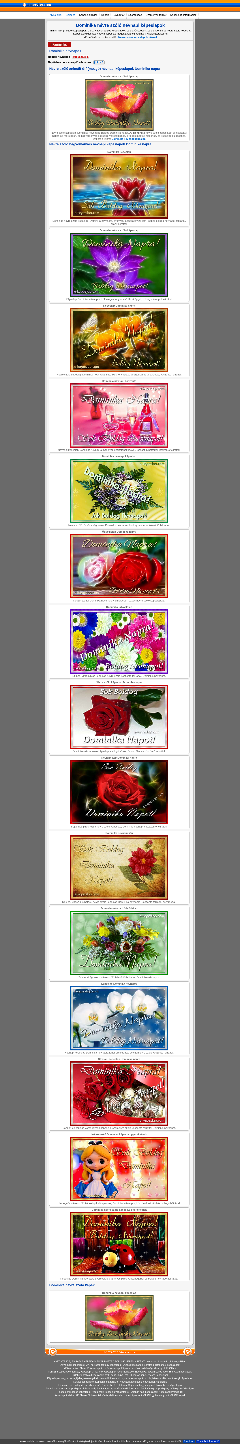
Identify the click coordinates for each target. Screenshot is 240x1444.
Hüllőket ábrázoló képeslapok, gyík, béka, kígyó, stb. (100, 1375)
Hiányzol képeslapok (180, 1371)
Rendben (189, 1441)
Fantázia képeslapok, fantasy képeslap (69, 1371)
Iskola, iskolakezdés (155, 1378)
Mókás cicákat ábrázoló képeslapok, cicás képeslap (92, 1368)
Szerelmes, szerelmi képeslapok (63, 1388)
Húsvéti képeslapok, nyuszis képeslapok (121, 1378)
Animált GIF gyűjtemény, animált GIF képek (161, 1395)
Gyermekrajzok (125, 1371)
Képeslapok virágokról (171, 1392)
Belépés (70, 15)
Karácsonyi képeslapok (180, 1378)
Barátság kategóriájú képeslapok (162, 1365)
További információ (208, 1441)
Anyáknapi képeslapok (72, 1365)
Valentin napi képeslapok (144, 1392)
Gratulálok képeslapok (104, 1371)
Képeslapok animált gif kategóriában (166, 1361)
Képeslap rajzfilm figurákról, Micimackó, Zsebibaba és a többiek (92, 1385)
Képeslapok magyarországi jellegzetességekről (72, 1378)
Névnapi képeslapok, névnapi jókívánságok (143, 1381)
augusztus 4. (81, 56)
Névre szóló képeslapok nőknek (138, 37)
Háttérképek (130, 1395)
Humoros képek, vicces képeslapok (149, 1375)
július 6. (99, 62)
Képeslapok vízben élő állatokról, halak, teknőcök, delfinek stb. (88, 1395)
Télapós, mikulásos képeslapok (74, 1392)
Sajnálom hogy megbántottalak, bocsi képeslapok (155, 1385)
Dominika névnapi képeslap (128, 138)
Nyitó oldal (56, 15)
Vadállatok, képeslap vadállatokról (110, 1392)
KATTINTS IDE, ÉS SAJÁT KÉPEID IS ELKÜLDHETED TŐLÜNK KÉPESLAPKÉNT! (99, 1361)
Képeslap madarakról (106, 1381)
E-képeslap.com (127, 1352)
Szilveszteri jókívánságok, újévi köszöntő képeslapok (111, 1388)
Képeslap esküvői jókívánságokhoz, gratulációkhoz (148, 1368)
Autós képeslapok (133, 1365)
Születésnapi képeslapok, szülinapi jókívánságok (167, 1388)
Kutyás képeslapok (83, 1381)
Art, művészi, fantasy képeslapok (104, 1365)
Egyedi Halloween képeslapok (151, 1371)
